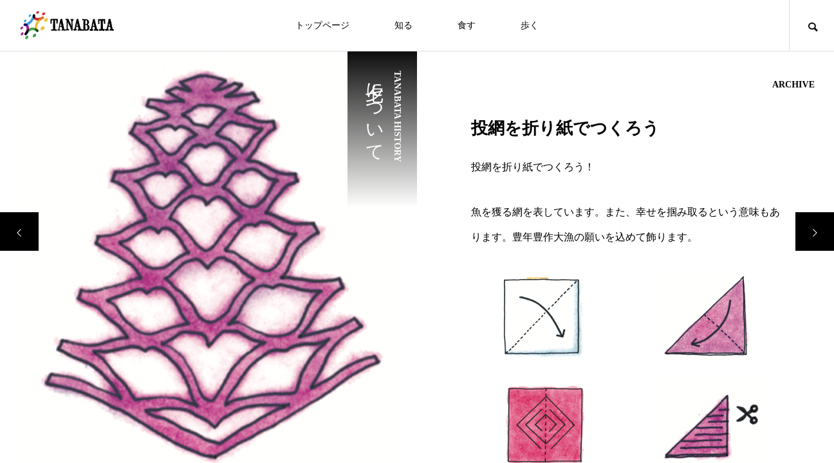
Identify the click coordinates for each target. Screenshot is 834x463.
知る (403, 25)
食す (467, 25)
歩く (530, 25)
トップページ (322, 25)
